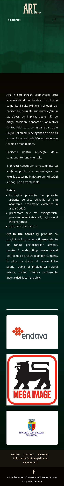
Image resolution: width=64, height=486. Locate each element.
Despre (15, 454)
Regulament (30, 462)
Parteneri (43, 454)
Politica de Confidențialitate (30, 458)
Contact (29, 454)
